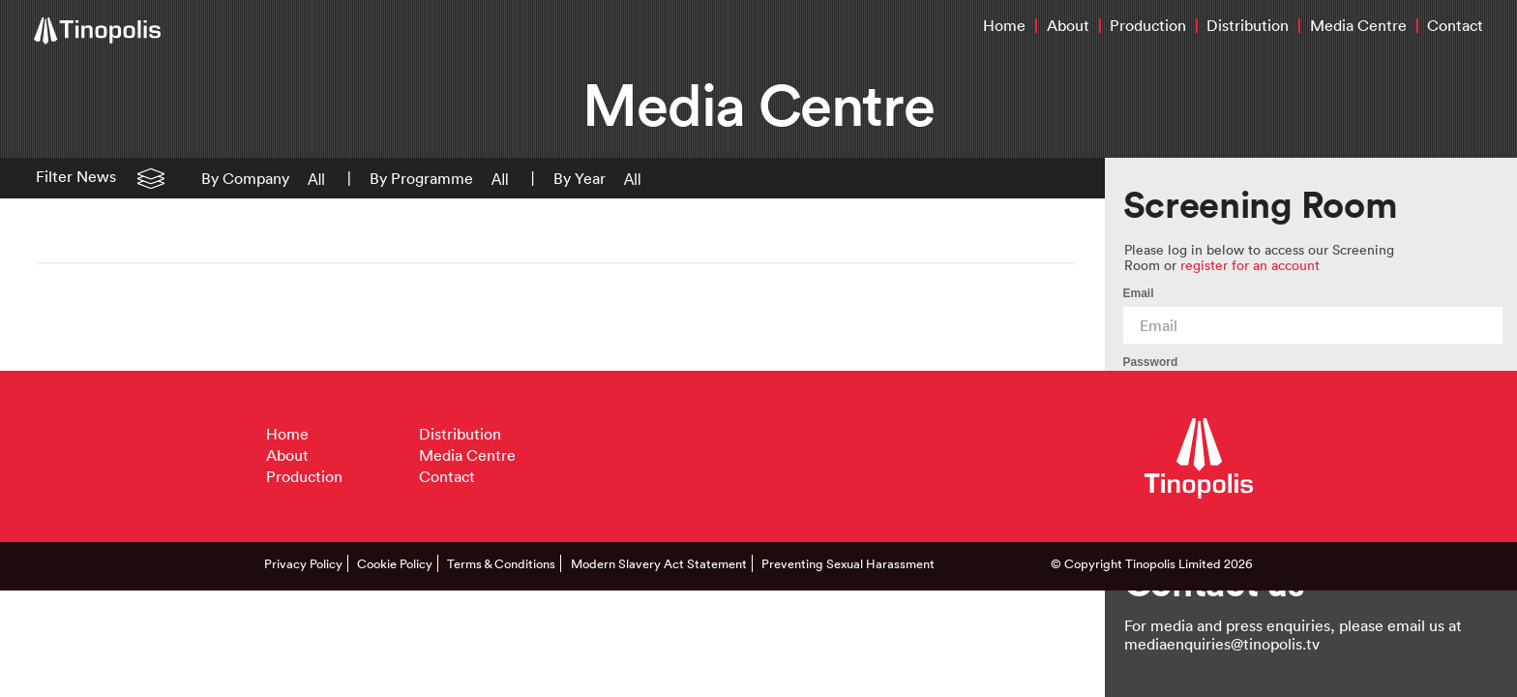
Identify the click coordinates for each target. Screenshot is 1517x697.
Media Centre (1358, 25)
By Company (245, 178)
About (1068, 25)
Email (1138, 293)
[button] (309, 178)
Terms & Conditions (501, 563)
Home (1004, 25)
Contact (1455, 25)
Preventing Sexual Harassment (848, 563)
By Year (579, 178)
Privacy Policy (303, 563)
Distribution (1247, 25)
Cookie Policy (394, 563)
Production (1148, 25)
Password (1150, 362)
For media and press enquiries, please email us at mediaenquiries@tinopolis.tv (1293, 634)
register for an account (1250, 265)
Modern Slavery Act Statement (659, 563)
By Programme (421, 178)
